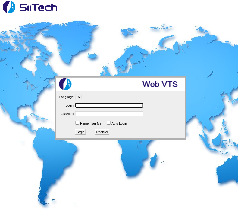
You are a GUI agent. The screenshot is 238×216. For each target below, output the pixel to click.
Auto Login (119, 123)
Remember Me (90, 123)
